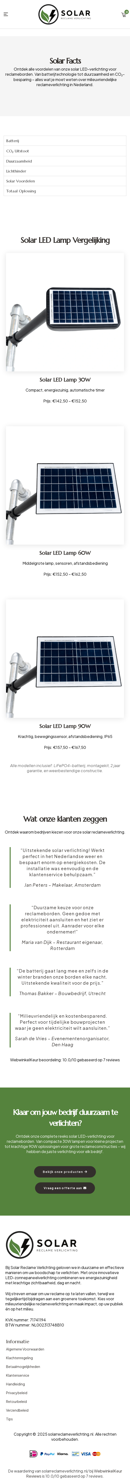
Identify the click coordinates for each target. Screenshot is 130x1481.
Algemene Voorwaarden (25, 1349)
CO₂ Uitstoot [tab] (17, 150)
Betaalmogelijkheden (23, 1366)
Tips (9, 1419)
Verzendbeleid (17, 1410)
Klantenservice (17, 1375)
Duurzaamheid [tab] (19, 161)
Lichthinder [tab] (16, 171)
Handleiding (15, 1384)
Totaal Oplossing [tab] (21, 190)
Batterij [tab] (12, 140)
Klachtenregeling (19, 1358)
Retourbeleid (16, 1401)
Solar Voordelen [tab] (20, 181)
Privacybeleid (16, 1393)
